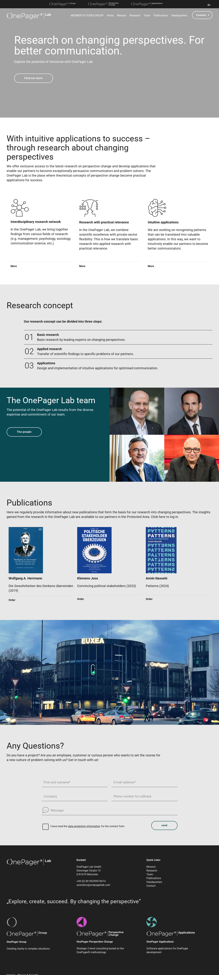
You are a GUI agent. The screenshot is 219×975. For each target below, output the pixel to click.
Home (110, 15)
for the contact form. (113, 826)
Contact (201, 15)
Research (135, 15)
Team (147, 15)
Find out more (33, 78)
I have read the (58, 826)
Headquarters (179, 15)
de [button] (208, 4)
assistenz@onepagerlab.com (93, 885)
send (164, 825)
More (14, 266)
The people (24, 431)
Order (12, 600)
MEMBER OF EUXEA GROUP (87, 15)
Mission (121, 15)
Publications (161, 15)
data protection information (84, 826)
